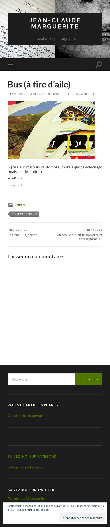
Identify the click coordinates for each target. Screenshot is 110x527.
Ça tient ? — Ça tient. (22, 232)
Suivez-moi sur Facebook (32, 456)
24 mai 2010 (16, 94)
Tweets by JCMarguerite (26, 498)
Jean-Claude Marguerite (55, 23)
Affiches (20, 204)
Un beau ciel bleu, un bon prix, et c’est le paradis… (79, 234)
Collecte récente (25, 213)
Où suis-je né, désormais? (26, 415)
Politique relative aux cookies (33, 509)
